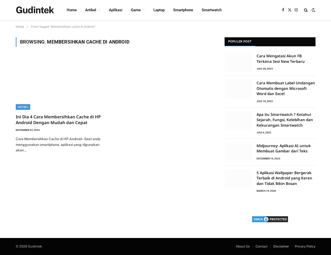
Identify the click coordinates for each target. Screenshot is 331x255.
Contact (262, 246)
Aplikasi (115, 10)
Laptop (159, 10)
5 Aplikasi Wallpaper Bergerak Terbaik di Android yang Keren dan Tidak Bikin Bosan (284, 178)
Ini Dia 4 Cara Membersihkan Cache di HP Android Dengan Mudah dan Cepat (58, 119)
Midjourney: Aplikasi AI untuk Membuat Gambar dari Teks (284, 148)
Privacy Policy (305, 246)
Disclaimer (281, 246)
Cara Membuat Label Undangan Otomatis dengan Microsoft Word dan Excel (286, 88)
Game (136, 10)
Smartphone (183, 10)
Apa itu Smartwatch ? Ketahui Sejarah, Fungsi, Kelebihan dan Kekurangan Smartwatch (285, 120)
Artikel (90, 10)
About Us (243, 246)
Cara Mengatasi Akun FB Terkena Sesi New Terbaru (281, 58)
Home (72, 10)
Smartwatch (212, 10)
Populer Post (240, 41)
